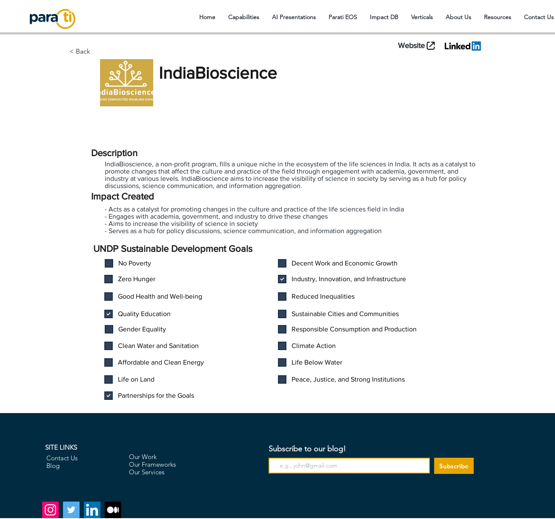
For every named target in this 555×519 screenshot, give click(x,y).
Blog (53, 466)
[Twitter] (71, 510)
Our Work (143, 457)
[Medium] (113, 510)
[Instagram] (50, 510)
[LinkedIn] (92, 510)
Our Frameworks (152, 464)
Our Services (146, 472)
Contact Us (61, 458)
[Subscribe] (454, 466)
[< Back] (112, 51)
